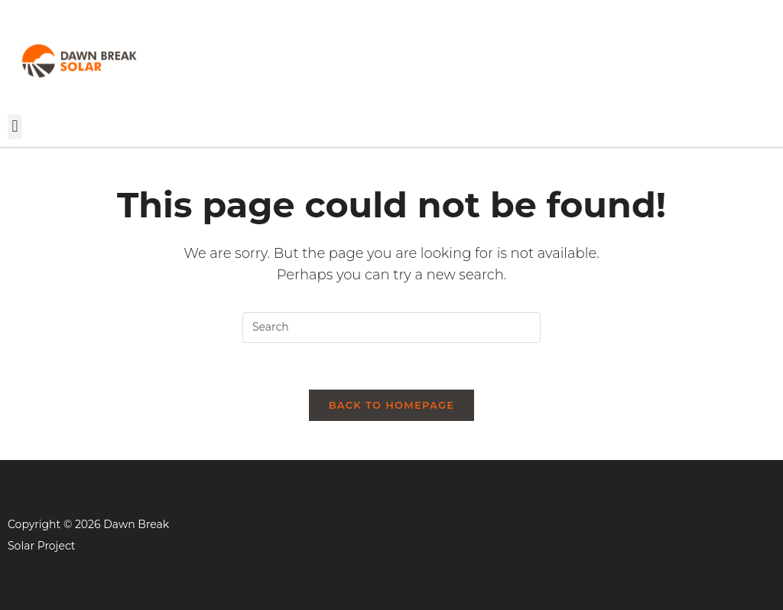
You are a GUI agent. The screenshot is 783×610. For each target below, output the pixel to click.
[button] (15, 126)
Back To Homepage (392, 405)
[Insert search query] (391, 327)
